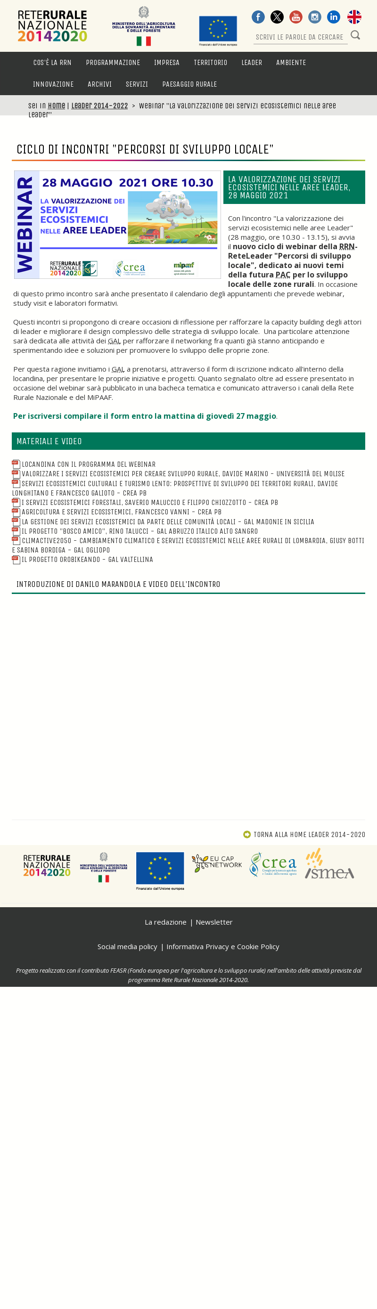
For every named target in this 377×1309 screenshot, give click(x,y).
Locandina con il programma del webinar (84, 464)
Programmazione (113, 62)
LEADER (251, 62)
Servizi (137, 84)
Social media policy (127, 946)
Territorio (210, 62)
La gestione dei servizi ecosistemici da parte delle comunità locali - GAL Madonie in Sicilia (163, 521)
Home (56, 105)
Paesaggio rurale (189, 84)
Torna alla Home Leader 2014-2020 (304, 834)
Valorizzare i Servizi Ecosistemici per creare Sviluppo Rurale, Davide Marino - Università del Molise (178, 473)
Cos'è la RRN (52, 62)
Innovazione (53, 84)
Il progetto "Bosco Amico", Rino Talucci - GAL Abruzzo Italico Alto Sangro (135, 531)
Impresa (167, 62)
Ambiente (291, 62)
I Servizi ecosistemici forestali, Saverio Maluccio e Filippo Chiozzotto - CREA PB (145, 502)
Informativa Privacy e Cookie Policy (222, 946)
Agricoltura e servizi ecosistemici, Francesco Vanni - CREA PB (116, 511)
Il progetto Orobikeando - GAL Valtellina (82, 559)
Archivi (100, 84)
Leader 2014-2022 (99, 105)
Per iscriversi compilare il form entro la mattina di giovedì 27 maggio (144, 416)
